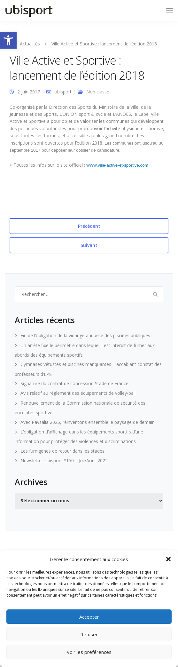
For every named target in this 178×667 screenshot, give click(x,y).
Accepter (89, 617)
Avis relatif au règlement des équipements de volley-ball (77, 393)
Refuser (89, 634)
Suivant (89, 245)
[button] (8, 40)
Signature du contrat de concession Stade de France (74, 383)
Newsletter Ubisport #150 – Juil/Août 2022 (64, 460)
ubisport (63, 92)
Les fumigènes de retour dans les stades (62, 451)
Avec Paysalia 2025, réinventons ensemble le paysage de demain (87, 422)
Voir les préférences (89, 652)
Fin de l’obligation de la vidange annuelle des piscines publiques (85, 335)
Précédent (89, 226)
